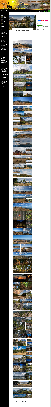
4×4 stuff (36, 11)
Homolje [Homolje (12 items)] (5, 68)
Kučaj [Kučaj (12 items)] (5, 70)
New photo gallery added (3, 49)
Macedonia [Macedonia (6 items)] (5, 71)
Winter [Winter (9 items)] (4, 89)
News (33, 11)
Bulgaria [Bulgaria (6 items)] (2, 63)
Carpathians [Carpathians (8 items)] (3, 64)
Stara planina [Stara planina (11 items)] (5, 85)
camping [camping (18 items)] (5, 63)
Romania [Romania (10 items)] (2, 79)
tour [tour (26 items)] (7, 86)
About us (26, 11)
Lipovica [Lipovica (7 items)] (2, 71)
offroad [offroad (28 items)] (3, 74)
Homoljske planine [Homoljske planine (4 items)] (3, 69)
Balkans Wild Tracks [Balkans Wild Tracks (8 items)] (4, 61)
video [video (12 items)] (6, 87)
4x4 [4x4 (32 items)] (2, 57)
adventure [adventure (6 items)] (4, 57)
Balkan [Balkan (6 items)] (5, 58)
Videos (47, 11)
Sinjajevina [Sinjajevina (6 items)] (5, 83)
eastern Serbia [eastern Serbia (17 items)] (4, 67)
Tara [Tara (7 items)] (4, 86)
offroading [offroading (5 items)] (6, 74)
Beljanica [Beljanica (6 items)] (2, 62)
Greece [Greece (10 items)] (2, 68)
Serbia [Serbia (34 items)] (2, 83)
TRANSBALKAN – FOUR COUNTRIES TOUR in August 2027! (4, 29)
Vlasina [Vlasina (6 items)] (2, 89)
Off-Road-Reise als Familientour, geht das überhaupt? (5, 18)
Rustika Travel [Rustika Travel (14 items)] (4, 81)
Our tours (30, 11)
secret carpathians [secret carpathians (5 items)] (3, 82)
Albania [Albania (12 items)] (2, 58)
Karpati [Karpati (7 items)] (2, 70)
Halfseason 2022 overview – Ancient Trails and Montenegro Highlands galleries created (4, 47)
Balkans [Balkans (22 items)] (3, 60)
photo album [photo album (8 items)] (3, 78)
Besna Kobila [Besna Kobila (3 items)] (5, 62)
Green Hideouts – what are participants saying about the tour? (4, 37)
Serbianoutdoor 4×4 (4, 10)
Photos (44, 11)
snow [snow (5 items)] (2, 85)
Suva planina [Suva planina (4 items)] (2, 86)
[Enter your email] (43, 23)
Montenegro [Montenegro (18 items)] (3, 72)
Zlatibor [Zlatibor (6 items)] (2, 90)
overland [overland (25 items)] (3, 76)
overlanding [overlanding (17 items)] (3, 77)
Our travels (39, 11)
